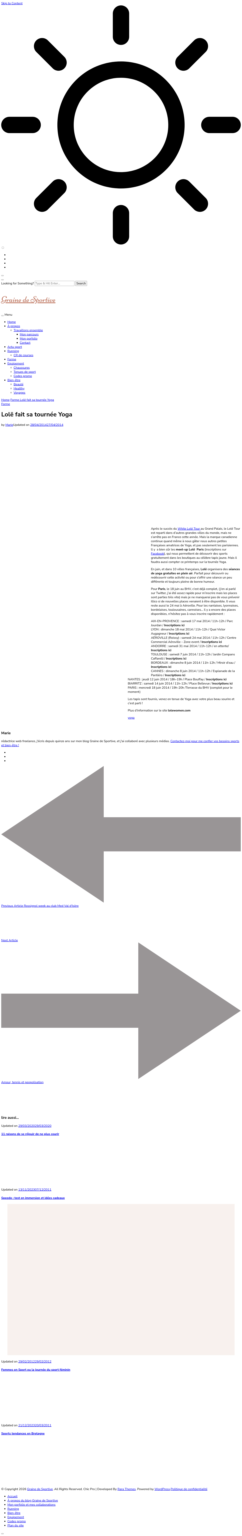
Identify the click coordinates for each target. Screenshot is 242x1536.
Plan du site (15, 1525)
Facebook (157, 554)
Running (13, 351)
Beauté (18, 384)
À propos (13, 326)
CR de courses (23, 355)
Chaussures (22, 368)
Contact (25, 343)
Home (11, 322)
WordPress (162, 1489)
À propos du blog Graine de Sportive (32, 1500)
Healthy (19, 388)
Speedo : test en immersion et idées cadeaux (33, 1198)
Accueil (12, 1496)
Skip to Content (12, 3)
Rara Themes (126, 1489)
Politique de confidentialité (189, 1489)
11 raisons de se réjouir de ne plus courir (30, 1134)
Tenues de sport (25, 372)
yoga (131, 718)
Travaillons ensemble (28, 330)
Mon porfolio (28, 338)
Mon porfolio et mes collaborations (31, 1505)
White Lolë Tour (189, 529)
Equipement (15, 363)
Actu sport (14, 347)
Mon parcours (29, 334)
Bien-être (13, 380)
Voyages (19, 393)
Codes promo (23, 376)
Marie (9, 425)
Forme (11, 359)
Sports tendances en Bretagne (23, 1433)
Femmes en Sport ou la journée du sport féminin (35, 1370)
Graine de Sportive (28, 299)
